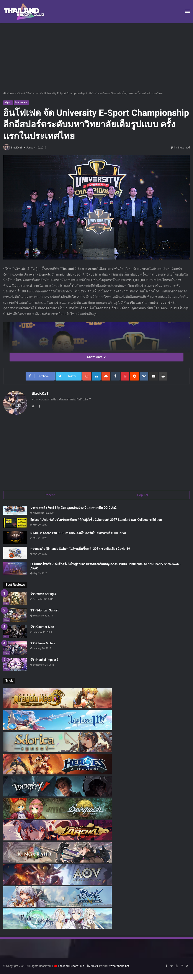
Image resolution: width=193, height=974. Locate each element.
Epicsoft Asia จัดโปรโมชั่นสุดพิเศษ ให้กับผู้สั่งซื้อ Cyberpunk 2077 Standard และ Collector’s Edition (96, 520)
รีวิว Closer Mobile (42, 643)
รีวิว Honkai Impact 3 (44, 660)
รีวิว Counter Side (42, 627)
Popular (142, 495)
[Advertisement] (96, 55)
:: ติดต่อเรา (91, 966)
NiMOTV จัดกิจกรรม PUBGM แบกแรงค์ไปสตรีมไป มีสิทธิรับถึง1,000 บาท (78, 533)
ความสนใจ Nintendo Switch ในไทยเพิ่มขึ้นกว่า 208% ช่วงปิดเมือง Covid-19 (80, 548)
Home (8, 93)
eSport (21, 93)
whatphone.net (119, 966)
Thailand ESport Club (71, 966)
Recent (50, 495)
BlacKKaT (16, 147)
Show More (96, 357)
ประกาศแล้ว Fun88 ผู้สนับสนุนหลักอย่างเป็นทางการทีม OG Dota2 (73, 508)
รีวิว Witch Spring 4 (43, 594)
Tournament (21, 102)
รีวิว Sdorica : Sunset (44, 610)
